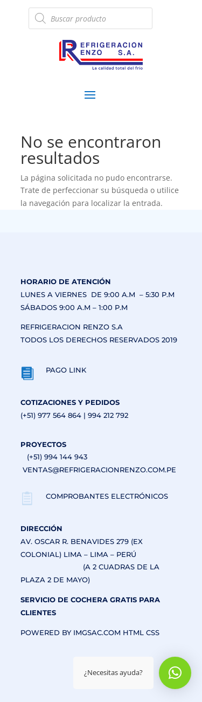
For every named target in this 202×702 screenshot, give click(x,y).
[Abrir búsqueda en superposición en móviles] (90, 18)
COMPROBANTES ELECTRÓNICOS (107, 496)
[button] (175, 673)
